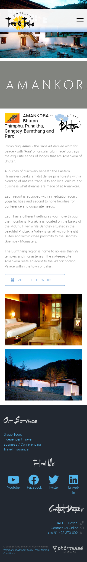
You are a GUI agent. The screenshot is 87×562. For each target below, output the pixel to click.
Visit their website (34, 280)
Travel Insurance (16, 449)
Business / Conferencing (22, 444)
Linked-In (73, 487)
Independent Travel (17, 439)
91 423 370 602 (63, 532)
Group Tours (12, 434)
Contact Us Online (64, 527)
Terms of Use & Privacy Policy (18, 550)
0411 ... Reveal (67, 523)
